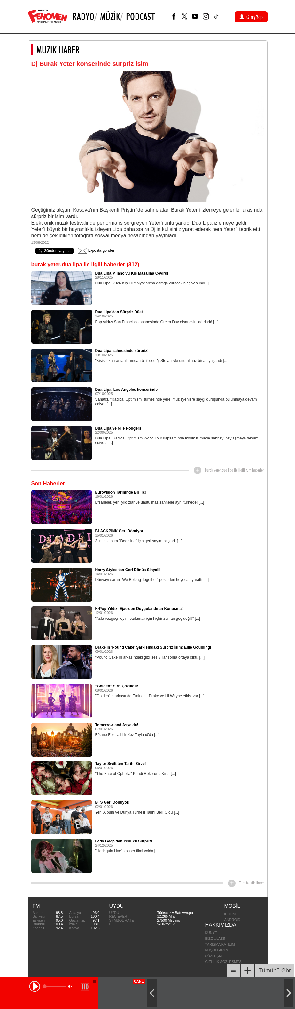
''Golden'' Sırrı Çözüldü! (116, 686)
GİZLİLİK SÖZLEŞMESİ (224, 962)
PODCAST (140, 16)
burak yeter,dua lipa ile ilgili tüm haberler (234, 469)
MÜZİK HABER (58, 49)
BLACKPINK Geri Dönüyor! (120, 531)
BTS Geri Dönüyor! (112, 802)
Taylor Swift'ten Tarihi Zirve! (120, 763)
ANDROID (232, 920)
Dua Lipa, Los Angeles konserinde (126, 389)
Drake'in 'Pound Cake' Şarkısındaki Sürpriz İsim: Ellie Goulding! (153, 647)
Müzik (110, 16)
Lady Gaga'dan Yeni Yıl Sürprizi (123, 841)
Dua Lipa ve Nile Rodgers (118, 428)
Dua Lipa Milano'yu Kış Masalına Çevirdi (131, 273)
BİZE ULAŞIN (216, 938)
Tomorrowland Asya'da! (116, 725)
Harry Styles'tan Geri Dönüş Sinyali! (128, 570)
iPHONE (231, 914)
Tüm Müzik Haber (251, 882)
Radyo (83, 16)
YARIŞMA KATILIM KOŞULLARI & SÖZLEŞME (220, 950)
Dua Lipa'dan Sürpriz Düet (119, 312)
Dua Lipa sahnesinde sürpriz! (122, 351)
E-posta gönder (96, 250)
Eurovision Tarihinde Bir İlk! (120, 492)
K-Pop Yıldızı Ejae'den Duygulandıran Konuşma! (139, 608)
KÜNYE (211, 933)
